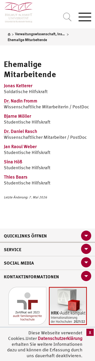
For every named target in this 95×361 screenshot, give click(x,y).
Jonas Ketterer (18, 85)
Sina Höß (13, 161)
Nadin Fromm (20, 101)
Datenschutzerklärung (60, 338)
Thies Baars (15, 177)
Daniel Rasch (20, 131)
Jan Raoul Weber (20, 146)
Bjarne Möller (17, 116)
